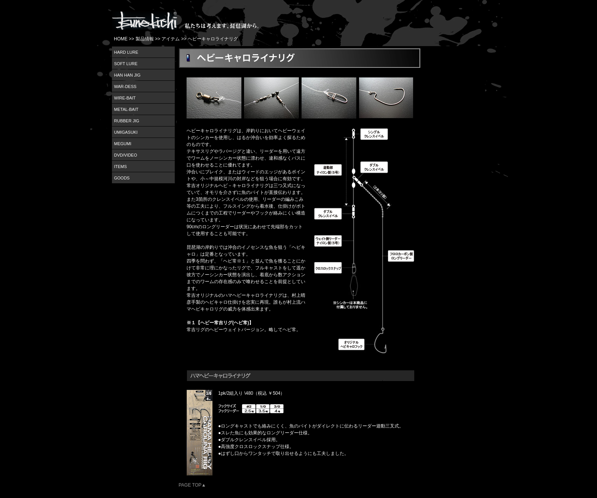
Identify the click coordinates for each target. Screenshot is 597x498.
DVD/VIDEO (125, 155)
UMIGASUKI (126, 132)
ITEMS (120, 166)
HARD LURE (126, 52)
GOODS (122, 178)
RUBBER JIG (126, 120)
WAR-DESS (125, 86)
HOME (121, 39)
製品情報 (145, 39)
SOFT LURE (126, 63)
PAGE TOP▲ (192, 485)
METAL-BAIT (126, 109)
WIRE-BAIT (125, 98)
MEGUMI (122, 143)
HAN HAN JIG (127, 75)
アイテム (170, 39)
